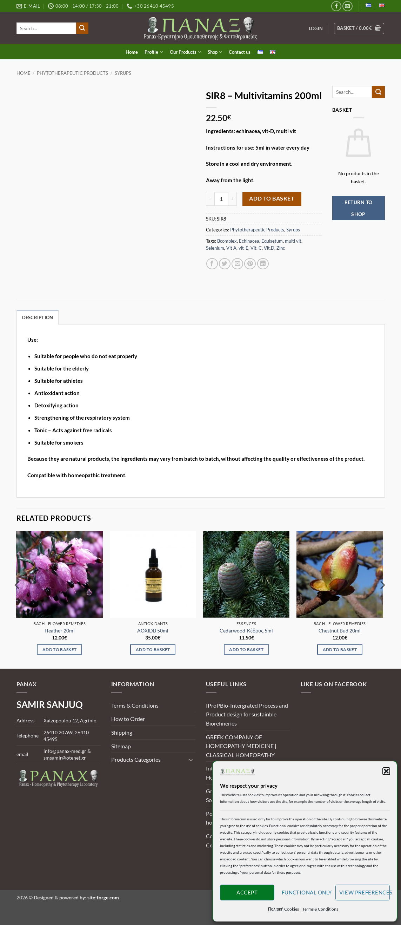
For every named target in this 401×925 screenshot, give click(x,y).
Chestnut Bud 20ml (340, 631)
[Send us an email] (347, 6)
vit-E (243, 248)
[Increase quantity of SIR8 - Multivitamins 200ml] (232, 199)
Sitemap (121, 746)
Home (132, 52)
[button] (386, 771)
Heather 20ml (60, 631)
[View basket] (359, 28)
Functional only (307, 892)
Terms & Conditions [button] (320, 909)
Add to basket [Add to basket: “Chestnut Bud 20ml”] (340, 649)
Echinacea (249, 241)
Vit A (231, 248)
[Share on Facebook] (212, 264)
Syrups (123, 73)
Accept (247, 892)
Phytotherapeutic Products (72, 73)
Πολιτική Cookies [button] (283, 909)
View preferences (364, 892)
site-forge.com (103, 897)
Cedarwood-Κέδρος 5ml (246, 631)
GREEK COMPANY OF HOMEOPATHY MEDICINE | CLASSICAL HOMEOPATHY (241, 746)
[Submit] (82, 28)
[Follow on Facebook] (336, 6)
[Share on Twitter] (224, 264)
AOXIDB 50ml (152, 631)
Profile (154, 51)
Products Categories (136, 759)
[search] (46, 28)
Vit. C (256, 248)
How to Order (128, 718)
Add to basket (271, 198)
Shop (215, 51)
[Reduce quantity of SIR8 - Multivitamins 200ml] (210, 199)
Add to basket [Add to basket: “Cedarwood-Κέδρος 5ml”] (246, 649)
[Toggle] (191, 759)
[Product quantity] (221, 199)
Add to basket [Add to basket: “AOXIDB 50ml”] (153, 649)
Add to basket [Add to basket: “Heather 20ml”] (59, 649)
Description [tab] (37, 317)
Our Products (185, 51)
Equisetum (272, 241)
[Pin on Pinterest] (250, 264)
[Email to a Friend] (237, 264)
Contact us (239, 52)
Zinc (280, 248)
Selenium (215, 248)
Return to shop (359, 208)
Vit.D (269, 248)
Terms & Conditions (135, 705)
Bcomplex (227, 241)
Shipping (121, 732)
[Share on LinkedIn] (263, 264)
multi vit (293, 241)
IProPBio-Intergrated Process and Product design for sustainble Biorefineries (247, 714)
